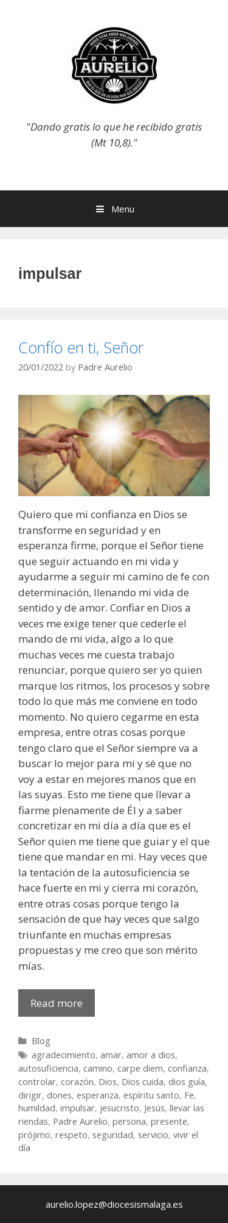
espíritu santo (151, 1095)
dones (59, 1095)
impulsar (77, 1108)
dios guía (186, 1082)
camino (97, 1068)
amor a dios (150, 1055)
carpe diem (140, 1068)
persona (129, 1121)
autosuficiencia (48, 1068)
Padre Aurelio (80, 1121)
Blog (41, 1041)
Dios (107, 1082)
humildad (36, 1108)
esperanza (98, 1095)
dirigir (30, 1095)
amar (111, 1055)
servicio (153, 1135)
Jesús (154, 1108)
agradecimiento (63, 1055)
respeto (71, 1135)
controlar (37, 1082)
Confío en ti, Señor (80, 347)
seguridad (112, 1135)
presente (169, 1121)
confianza (187, 1068)
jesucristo (119, 1108)
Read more (62, 1006)
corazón (77, 1082)
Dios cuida (143, 1082)
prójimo (34, 1135)
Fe (189, 1095)
